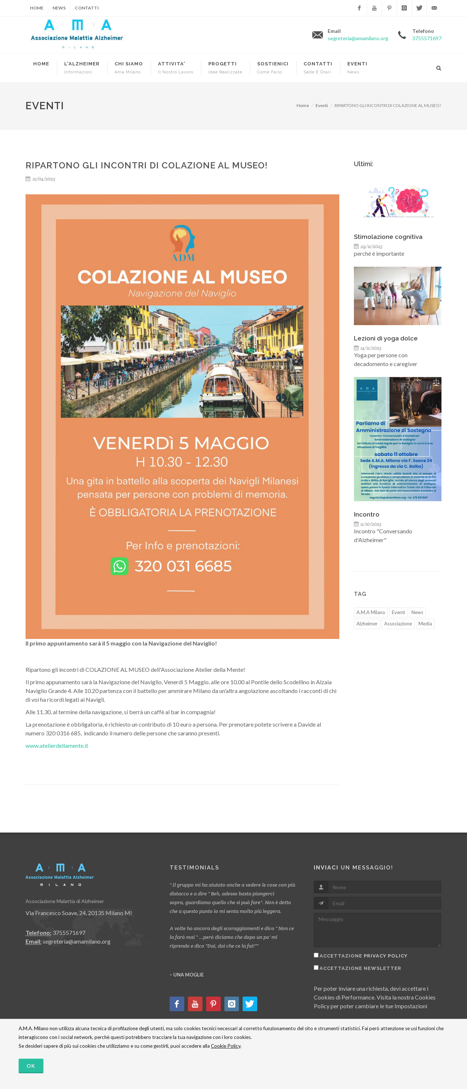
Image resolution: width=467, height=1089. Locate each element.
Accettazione (364, 956)
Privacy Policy (386, 956)
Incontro (366, 514)
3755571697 (426, 38)
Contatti (87, 8)
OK (31, 1066)
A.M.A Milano (370, 612)
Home (36, 8)
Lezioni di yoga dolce (386, 338)
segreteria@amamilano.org (358, 38)
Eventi (322, 105)
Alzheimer (367, 624)
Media (425, 624)
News (59, 8)
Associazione (398, 624)
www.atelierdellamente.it (57, 745)
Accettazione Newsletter (360, 968)
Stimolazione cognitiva (388, 236)
